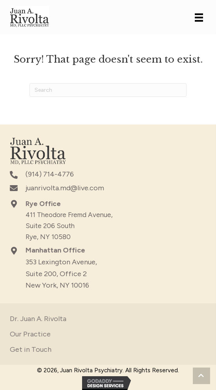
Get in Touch (30, 349)
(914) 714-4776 (50, 174)
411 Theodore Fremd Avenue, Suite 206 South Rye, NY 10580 (69, 226)
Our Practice (30, 334)
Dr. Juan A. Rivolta (38, 318)
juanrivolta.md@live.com (65, 188)
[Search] (108, 90)
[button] (201, 376)
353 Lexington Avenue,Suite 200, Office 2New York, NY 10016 (61, 274)
